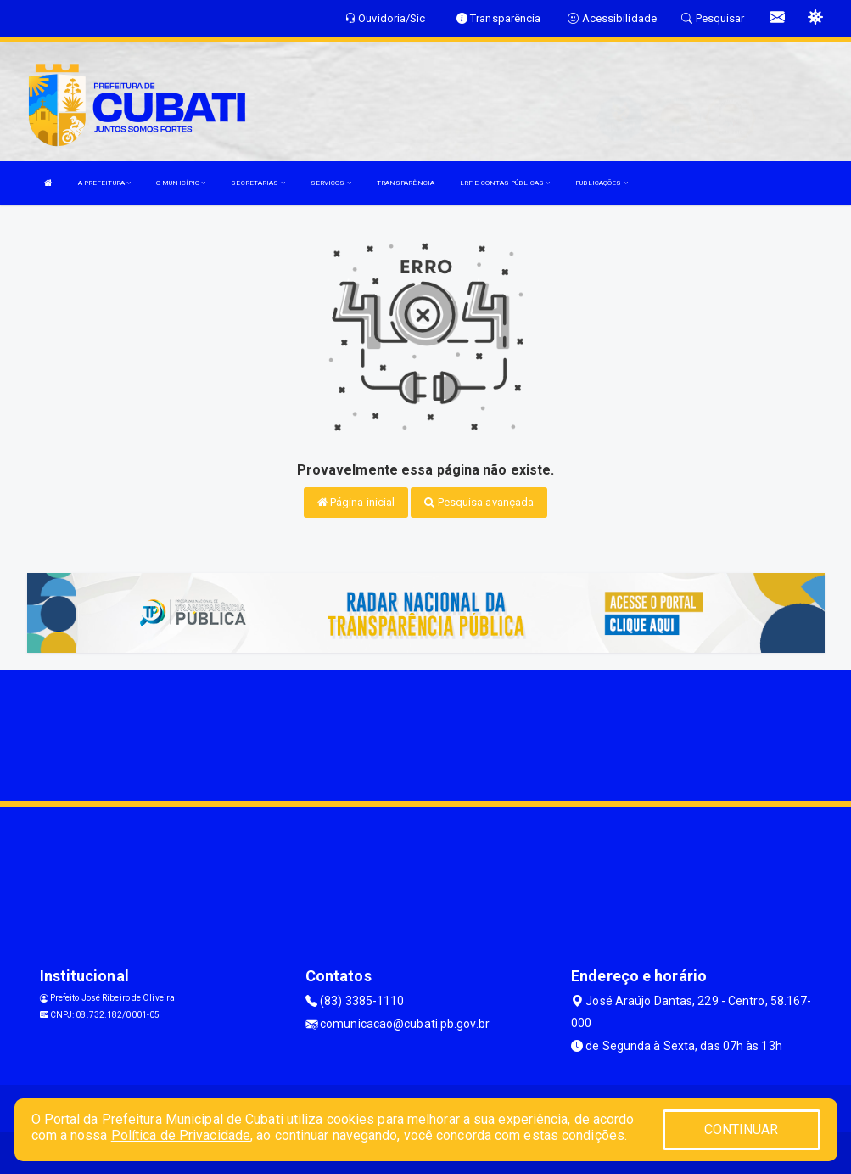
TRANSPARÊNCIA (405, 183)
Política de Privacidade (180, 1135)
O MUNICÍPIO (180, 183)
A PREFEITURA (104, 183)
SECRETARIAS (257, 183)
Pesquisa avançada (479, 502)
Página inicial (356, 502)
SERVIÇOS (331, 183)
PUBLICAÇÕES (601, 183)
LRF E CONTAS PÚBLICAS (505, 183)
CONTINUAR (741, 1129)
